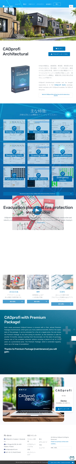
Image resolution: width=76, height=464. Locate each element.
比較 (28, 449)
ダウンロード (43, 442)
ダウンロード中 (63, 409)
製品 (24, 4)
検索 (52, 447)
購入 (57, 4)
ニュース (17, 4)
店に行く (59, 48)
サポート (31, 4)
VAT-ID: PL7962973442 (13, 452)
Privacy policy (45, 462)
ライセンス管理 (21, 9)
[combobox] (62, 447)
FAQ (40, 445)
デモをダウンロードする (59, 54)
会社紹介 (48, 4)
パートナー (40, 4)
